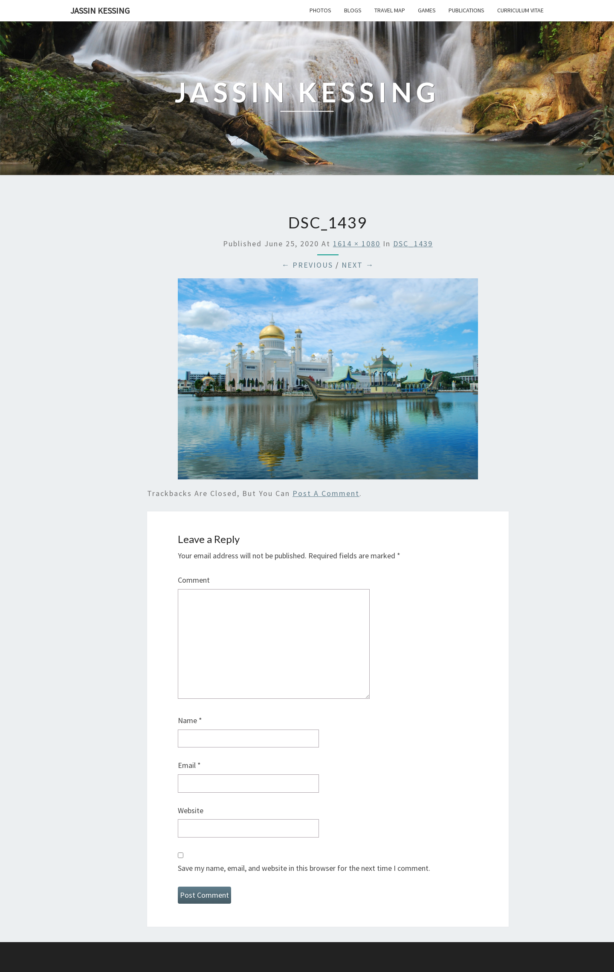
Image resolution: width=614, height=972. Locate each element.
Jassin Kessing (100, 10)
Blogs (353, 10)
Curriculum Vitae (520, 10)
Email (189, 765)
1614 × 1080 (356, 243)
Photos (320, 10)
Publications (466, 10)
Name (190, 720)
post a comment (326, 493)
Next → (358, 265)
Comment (194, 580)
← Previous (307, 265)
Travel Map (389, 10)
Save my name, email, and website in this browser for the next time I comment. (304, 868)
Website (190, 810)
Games (427, 10)
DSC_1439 (413, 243)
